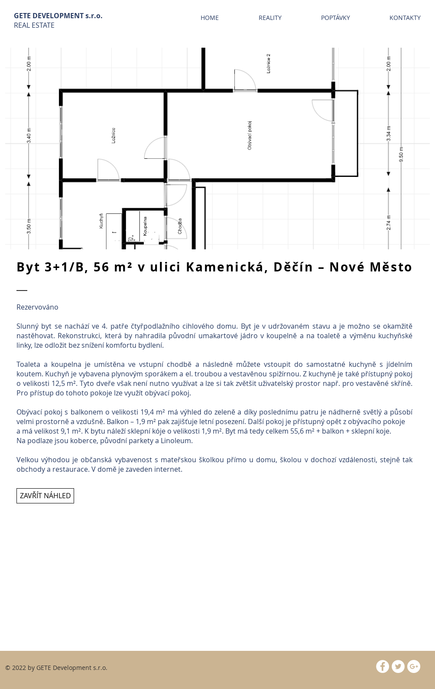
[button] (217, 148)
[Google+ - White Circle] (413, 666)
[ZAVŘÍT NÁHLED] (45, 495)
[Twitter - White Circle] (398, 666)
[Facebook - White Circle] (382, 666)
